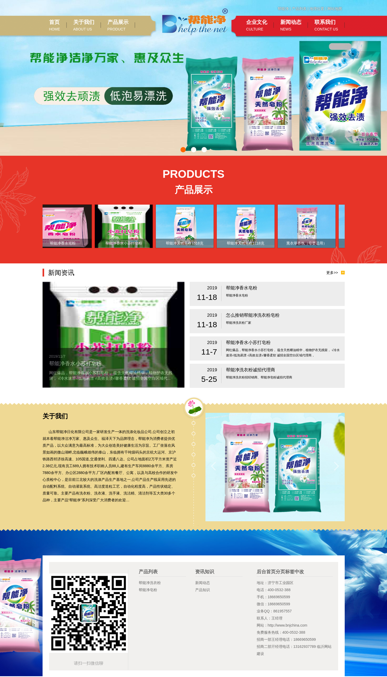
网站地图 (334, 9)
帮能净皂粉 (148, 590)
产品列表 (299, 9)
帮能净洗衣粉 (150, 583)
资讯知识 (204, 571)
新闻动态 (202, 583)
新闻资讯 (61, 272)
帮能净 (283, 9)
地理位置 (316, 9)
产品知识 (202, 590)
